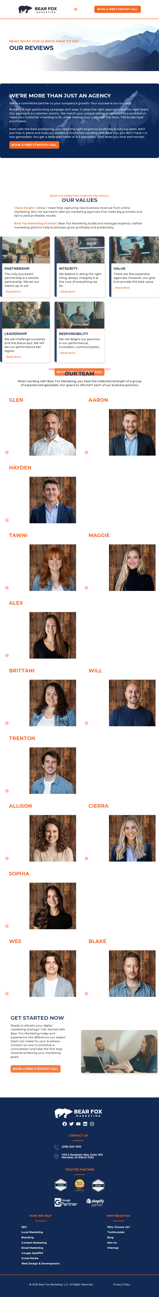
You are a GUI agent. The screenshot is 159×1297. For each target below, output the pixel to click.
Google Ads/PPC (32, 1253)
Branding (27, 1237)
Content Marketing (34, 1242)
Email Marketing (32, 1247)
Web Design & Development (40, 1263)
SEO (24, 1227)
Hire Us (112, 1242)
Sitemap (112, 1247)
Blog (110, 1237)
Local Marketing (32, 1232)
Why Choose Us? (118, 1227)
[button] (75, 9)
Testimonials (116, 1232)
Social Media (30, 1258)
